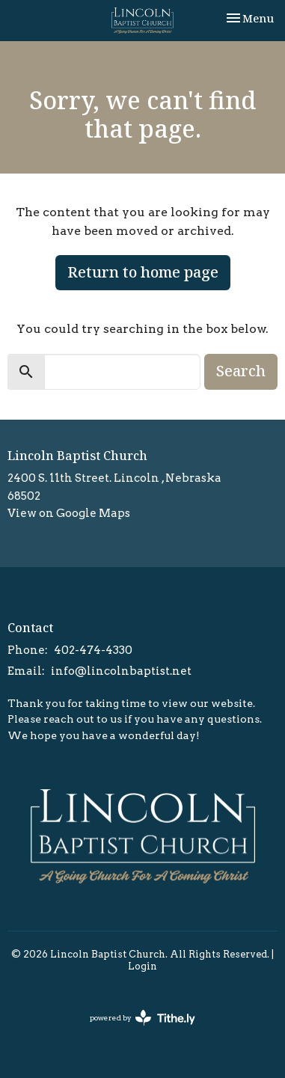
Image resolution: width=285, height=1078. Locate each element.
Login (142, 966)
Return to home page (142, 272)
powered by (142, 1017)
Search (241, 371)
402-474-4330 (93, 650)
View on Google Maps (68, 513)
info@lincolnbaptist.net (121, 671)
